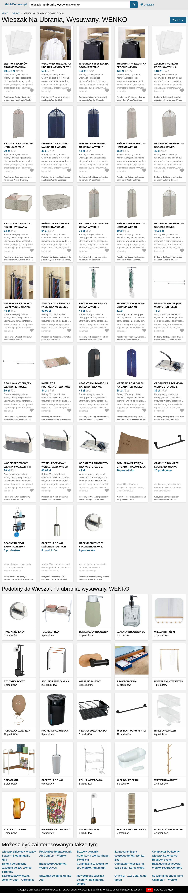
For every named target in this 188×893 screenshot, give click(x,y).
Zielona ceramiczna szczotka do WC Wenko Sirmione (16, 867)
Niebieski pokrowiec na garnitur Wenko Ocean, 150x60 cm (130, 387)
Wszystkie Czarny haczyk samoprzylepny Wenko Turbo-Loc (18, 578)
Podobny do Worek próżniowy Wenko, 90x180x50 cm (17, 498)
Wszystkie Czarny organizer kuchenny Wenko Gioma (166, 498)
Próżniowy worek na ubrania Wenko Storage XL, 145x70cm (93, 307)
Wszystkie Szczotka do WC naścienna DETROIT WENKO (54, 578)
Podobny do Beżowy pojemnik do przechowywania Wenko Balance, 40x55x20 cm (18, 259)
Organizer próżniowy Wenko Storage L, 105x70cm (168, 387)
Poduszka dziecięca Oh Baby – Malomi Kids (131, 465)
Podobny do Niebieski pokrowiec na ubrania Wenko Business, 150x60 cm (93, 180)
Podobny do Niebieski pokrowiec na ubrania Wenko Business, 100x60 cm (56, 180)
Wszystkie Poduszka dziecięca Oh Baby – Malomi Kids (131, 498)
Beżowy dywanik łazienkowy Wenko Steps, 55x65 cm (93, 855)
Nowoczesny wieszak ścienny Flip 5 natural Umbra (90, 879)
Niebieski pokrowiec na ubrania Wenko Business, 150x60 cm (92, 147)
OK (149, 890)
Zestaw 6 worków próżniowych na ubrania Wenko (15, 67)
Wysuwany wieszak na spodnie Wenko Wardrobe (93, 67)
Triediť (176, 20)
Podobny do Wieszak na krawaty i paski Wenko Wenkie (18, 338)
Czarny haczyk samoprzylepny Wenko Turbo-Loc (16, 546)
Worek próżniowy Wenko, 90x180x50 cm (17, 465)
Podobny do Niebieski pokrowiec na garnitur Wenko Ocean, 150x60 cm (131, 419)
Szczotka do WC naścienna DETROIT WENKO (54, 546)
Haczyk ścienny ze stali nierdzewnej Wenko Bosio (91, 546)
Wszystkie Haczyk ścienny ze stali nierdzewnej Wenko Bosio (94, 578)
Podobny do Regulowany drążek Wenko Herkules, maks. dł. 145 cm (168, 339)
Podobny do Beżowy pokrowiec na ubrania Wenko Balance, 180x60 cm (130, 180)
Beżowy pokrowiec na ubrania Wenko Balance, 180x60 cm (131, 147)
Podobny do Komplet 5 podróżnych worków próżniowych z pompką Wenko (56, 419)
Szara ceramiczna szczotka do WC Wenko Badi (129, 855)
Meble (5, 13)
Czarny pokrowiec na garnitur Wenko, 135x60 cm (93, 387)
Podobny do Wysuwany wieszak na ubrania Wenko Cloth (56, 98)
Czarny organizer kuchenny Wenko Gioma (166, 467)
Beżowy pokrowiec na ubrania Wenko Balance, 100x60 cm (169, 147)
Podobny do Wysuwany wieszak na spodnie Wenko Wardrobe (93, 98)
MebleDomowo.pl (16, 4)
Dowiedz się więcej (164, 889)
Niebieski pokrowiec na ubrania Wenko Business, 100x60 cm (55, 147)
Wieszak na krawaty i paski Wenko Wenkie (18, 305)
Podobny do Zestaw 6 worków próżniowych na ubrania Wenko (17, 98)
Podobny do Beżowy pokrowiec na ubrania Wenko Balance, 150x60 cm (17, 180)
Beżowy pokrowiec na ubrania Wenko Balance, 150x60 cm (18, 147)
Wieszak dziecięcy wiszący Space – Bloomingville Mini (19, 855)
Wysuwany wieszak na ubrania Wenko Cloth (56, 65)
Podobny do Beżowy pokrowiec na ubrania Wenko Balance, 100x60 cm (168, 180)
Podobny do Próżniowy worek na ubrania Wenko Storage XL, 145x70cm (93, 339)
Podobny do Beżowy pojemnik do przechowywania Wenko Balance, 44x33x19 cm (56, 259)
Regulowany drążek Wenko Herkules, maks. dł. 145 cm (168, 307)
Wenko (15, 13)
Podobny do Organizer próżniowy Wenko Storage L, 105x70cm (168, 418)
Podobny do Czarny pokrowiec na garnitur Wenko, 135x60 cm (94, 418)
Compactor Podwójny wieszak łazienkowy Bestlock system (165, 855)
